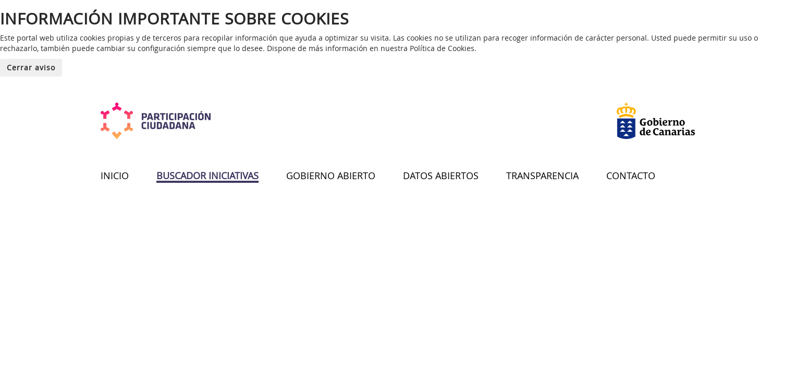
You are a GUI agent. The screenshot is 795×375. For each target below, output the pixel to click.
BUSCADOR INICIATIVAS (207, 175)
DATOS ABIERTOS (441, 175)
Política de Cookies (442, 48)
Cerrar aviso (31, 67)
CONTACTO (630, 175)
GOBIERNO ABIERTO (330, 175)
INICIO (115, 175)
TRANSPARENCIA (542, 175)
